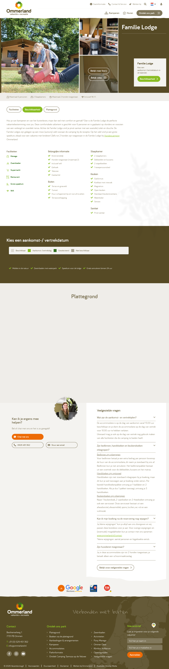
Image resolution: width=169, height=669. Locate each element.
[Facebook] (9, 654)
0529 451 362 (22, 445)
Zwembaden (16, 163)
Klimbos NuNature (100, 648)
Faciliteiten (14, 109)
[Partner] (70, 588)
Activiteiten (97, 636)
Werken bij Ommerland (82, 666)
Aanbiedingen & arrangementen (62, 640)
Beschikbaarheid (149, 78)
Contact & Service (117, 4)
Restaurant (15, 177)
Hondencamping (112, 135)
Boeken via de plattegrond (60, 636)
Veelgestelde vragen (101, 656)
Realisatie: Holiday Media (107, 666)
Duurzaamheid (50, 666)
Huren (128, 13)
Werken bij (135, 4)
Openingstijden (99, 652)
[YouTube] (23, 654)
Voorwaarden (33, 666)
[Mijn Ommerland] (161, 4)
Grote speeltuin (17, 183)
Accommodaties (55, 648)
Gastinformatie (97, 4)
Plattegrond (51, 109)
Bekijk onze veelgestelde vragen (115, 567)
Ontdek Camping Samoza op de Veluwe (66, 656)
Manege (14, 156)
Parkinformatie (55, 652)
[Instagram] (16, 654)
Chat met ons (21, 436)
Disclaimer (64, 666)
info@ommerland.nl (16, 645)
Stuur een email (56, 445)
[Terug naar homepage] (19, 8)
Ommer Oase (98, 644)
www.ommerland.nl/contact (109, 535)
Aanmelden (135, 654)
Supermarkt (15, 170)
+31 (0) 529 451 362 (17, 641)
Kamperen (112, 13)
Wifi (12, 190)
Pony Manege (98, 640)
